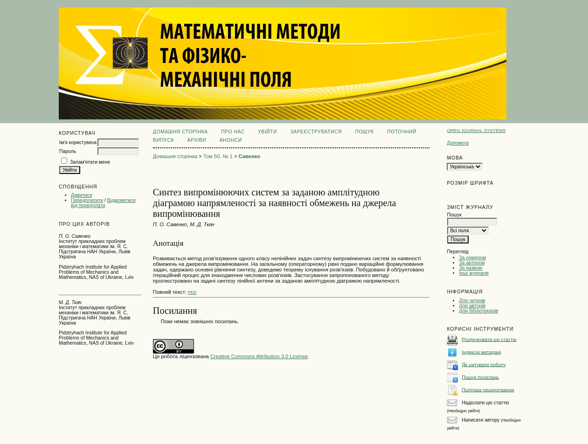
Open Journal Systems (476, 130)
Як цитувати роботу (483, 364)
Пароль (67, 151)
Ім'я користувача (78, 142)
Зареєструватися (316, 131)
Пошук (364, 131)
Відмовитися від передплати (103, 203)
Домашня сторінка (180, 131)
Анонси (231, 140)
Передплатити (87, 200)
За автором (471, 262)
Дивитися (81, 195)
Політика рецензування (488, 389)
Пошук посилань (480, 377)
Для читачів (472, 300)
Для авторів (472, 305)
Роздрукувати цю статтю (489, 339)
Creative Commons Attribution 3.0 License (259, 356)
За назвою (470, 268)
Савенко (249, 156)
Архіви (196, 140)
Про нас (233, 131)
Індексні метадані (481, 351)
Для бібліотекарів (478, 310)
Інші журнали (473, 273)
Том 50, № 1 (218, 156)
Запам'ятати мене (90, 162)
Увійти (267, 131)
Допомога (458, 143)
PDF (192, 292)
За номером (472, 257)
